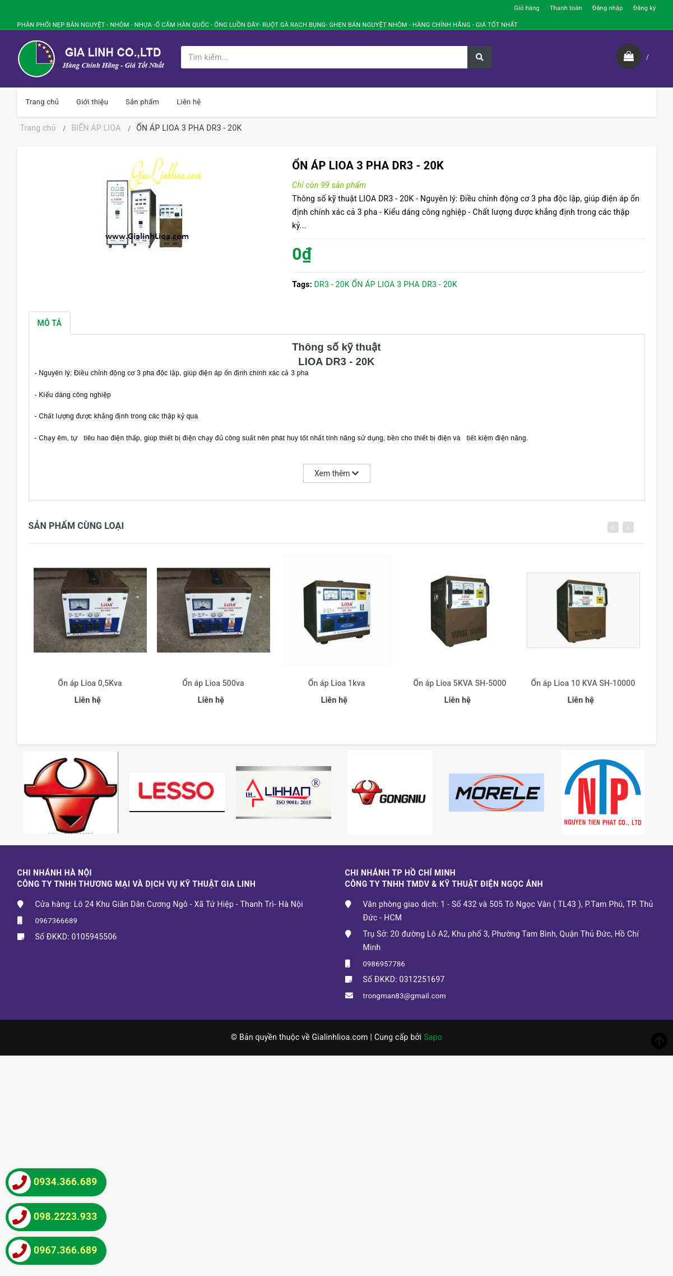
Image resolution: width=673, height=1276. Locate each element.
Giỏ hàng (527, 8)
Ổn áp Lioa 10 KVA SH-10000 (583, 688)
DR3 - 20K (332, 284)
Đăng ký (644, 8)
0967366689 (56, 920)
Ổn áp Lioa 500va (213, 688)
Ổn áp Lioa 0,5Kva (90, 688)
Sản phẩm (142, 102)
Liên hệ (189, 102)
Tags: (303, 284)
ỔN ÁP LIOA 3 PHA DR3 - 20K (404, 284)
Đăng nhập (607, 8)
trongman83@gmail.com (405, 996)
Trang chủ (42, 102)
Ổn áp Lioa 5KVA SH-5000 (459, 688)
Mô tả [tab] (50, 323)
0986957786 (384, 964)
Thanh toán (566, 8)
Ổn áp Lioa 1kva (336, 688)
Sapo (433, 1037)
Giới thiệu (92, 102)
